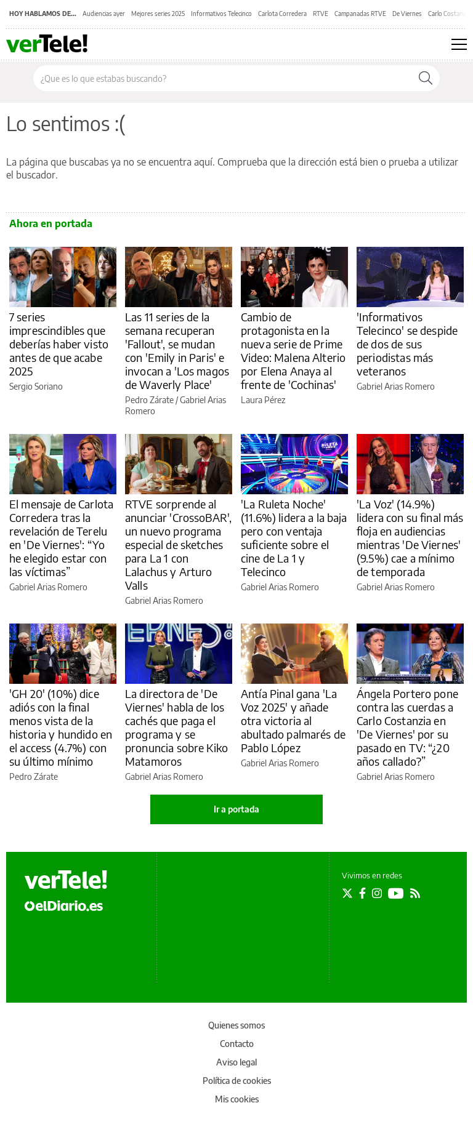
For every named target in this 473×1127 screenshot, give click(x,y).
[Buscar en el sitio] (222, 78)
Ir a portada (236, 809)
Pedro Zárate (149, 400)
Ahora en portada (50, 223)
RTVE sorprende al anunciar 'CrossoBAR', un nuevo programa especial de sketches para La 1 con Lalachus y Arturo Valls (178, 544)
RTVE (320, 13)
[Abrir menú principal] (459, 44)
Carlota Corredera (282, 13)
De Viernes (407, 13)
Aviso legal (236, 1062)
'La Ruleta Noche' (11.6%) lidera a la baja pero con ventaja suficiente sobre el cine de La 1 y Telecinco (294, 538)
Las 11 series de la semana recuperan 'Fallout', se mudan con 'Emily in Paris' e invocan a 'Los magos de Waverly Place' (177, 350)
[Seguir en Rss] (415, 893)
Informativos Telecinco (221, 13)
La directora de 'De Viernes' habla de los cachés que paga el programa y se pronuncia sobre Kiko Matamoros (176, 727)
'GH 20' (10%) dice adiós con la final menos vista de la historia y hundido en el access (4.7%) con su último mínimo (60, 727)
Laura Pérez (263, 400)
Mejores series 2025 (158, 13)
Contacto (237, 1043)
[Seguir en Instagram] (377, 893)
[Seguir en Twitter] (347, 893)
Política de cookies (237, 1080)
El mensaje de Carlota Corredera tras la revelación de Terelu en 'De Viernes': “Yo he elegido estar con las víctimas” (61, 538)
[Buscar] (425, 78)
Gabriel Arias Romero (396, 386)
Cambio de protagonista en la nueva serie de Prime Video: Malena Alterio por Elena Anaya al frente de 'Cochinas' (293, 350)
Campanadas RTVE (360, 13)
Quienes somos (236, 1025)
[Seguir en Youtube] (396, 893)
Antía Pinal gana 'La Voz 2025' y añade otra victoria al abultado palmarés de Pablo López (293, 720)
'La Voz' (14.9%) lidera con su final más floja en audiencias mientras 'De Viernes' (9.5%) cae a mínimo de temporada (410, 538)
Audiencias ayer (104, 13)
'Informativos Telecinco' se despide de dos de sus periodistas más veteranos (407, 344)
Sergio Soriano (36, 386)
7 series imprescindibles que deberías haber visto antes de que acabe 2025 (58, 344)
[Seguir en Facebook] (362, 893)
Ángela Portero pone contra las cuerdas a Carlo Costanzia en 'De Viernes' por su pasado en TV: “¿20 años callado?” (407, 727)
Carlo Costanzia (449, 13)
